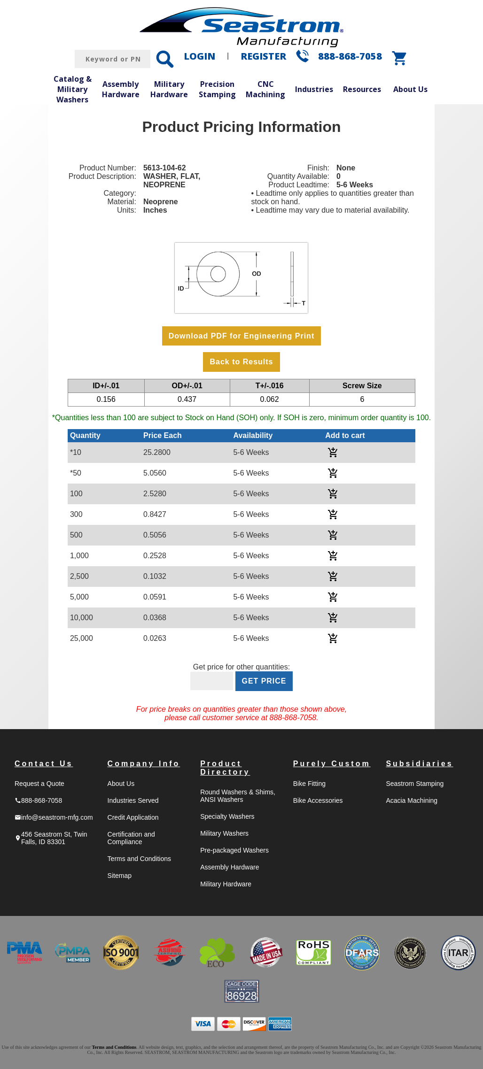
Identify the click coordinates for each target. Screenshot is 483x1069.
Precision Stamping (217, 89)
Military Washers (224, 833)
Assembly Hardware (121, 89)
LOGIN (199, 56)
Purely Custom (332, 764)
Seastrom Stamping (415, 783)
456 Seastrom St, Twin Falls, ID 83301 (51, 838)
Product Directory (225, 768)
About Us (410, 89)
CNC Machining (265, 89)
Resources (362, 89)
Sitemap (120, 875)
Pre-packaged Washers (234, 850)
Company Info (144, 764)
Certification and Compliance (131, 838)
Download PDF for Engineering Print (241, 336)
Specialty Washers (227, 816)
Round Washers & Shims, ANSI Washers (237, 795)
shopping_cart (399, 58)
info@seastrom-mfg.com (54, 817)
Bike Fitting (309, 783)
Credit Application (133, 817)
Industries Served (133, 800)
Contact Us (44, 764)
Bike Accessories (318, 800)
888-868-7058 (350, 56)
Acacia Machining (411, 800)
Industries (314, 89)
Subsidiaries (419, 764)
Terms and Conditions (139, 858)
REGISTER (263, 56)
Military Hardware (169, 89)
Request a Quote (39, 783)
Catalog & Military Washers (73, 89)
